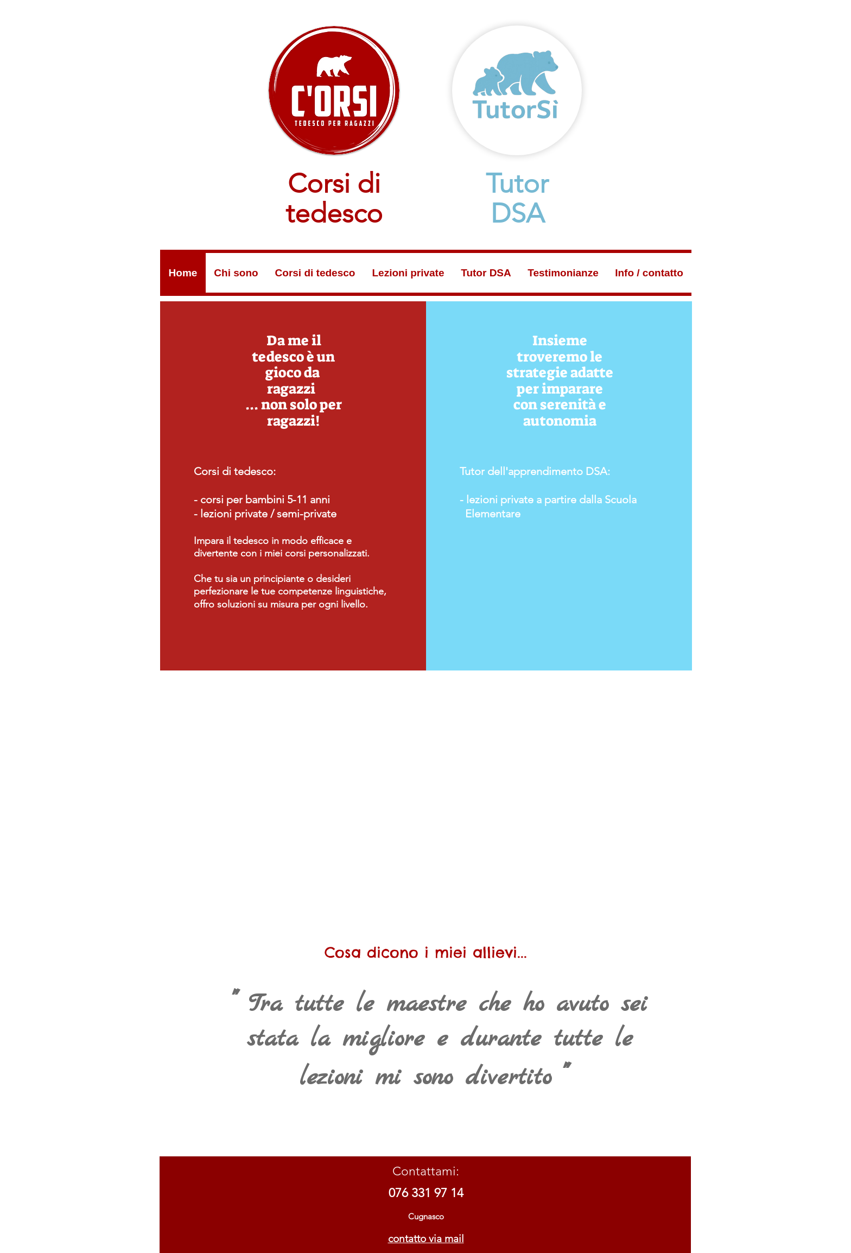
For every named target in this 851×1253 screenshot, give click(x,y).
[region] (293, 485)
